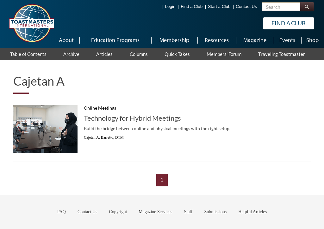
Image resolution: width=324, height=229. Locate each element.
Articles (104, 54)
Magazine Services (155, 211)
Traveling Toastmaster (281, 54)
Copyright (118, 211)
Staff (188, 211)
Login (170, 6)
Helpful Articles (252, 211)
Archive (71, 54)
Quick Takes (177, 54)
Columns (139, 54)
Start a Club (219, 6)
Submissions (215, 211)
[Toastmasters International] (31, 23)
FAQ (61, 211)
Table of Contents (28, 54)
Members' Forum (224, 54)
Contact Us (246, 6)
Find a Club (191, 6)
